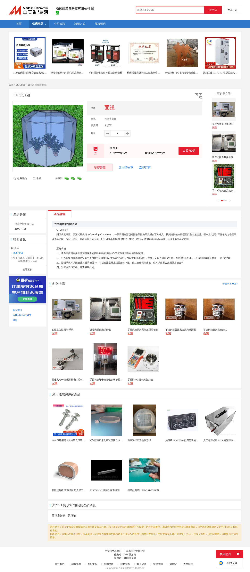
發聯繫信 (100, 167)
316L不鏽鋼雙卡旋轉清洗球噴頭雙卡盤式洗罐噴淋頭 (79, 440)
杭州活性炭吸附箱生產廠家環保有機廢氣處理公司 (153, 72)
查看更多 (27, 269)
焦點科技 (129, 568)
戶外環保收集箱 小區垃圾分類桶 (105, 72)
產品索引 (17, 310)
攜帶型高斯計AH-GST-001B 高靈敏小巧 (148, 490)
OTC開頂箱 (130, 554)
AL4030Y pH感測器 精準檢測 (105, 490)
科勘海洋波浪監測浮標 (139, 440)
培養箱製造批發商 (135, 550)
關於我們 (59, 564)
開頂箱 (72, 515)
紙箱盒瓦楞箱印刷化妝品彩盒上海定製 (71, 72)
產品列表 (20, 85)
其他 (30, 85)
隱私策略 (125, 564)
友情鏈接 (188, 564)
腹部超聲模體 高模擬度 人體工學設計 (71, 490)
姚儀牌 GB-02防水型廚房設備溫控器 (184, 440)
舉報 (37, 178)
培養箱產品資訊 (113, 550)
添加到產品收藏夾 (22, 315)
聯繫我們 (76, 564)
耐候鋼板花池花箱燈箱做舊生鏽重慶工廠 (186, 72)
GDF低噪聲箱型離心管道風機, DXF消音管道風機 (38, 72)
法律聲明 (158, 564)
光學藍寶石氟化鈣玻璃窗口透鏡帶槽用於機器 (113, 440)
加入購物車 (126, 167)
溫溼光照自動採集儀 (222, 157)
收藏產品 (20, 178)
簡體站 (173, 564)
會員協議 (141, 564)
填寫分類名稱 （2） (25, 223)
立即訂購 (145, 167)
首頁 (11, 85)
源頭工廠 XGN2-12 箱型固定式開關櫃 (222, 72)
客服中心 (92, 564)
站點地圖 (108, 564)
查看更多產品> (230, 283)
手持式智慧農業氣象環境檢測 (227, 190)
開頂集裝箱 (58, 515)
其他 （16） (21, 228)
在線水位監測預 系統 (223, 124)
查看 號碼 (189, 150)
